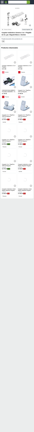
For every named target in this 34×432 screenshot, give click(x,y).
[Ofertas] (17, 2)
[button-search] (28, 2)
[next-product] (27, 29)
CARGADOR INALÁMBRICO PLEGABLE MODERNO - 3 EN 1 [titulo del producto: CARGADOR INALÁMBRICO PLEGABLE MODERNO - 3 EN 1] (9, 92)
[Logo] (6, 2)
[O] (3, 41)
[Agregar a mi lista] (15, 62)
